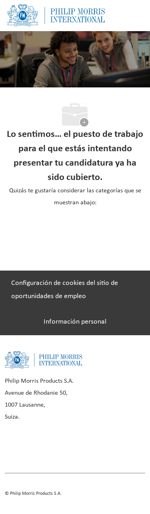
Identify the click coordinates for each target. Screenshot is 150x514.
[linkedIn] (41, 444)
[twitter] (95, 444)
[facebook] (13, 444)
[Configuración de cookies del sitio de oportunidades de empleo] (75, 290)
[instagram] (68, 444)
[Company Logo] (56, 15)
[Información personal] (75, 322)
